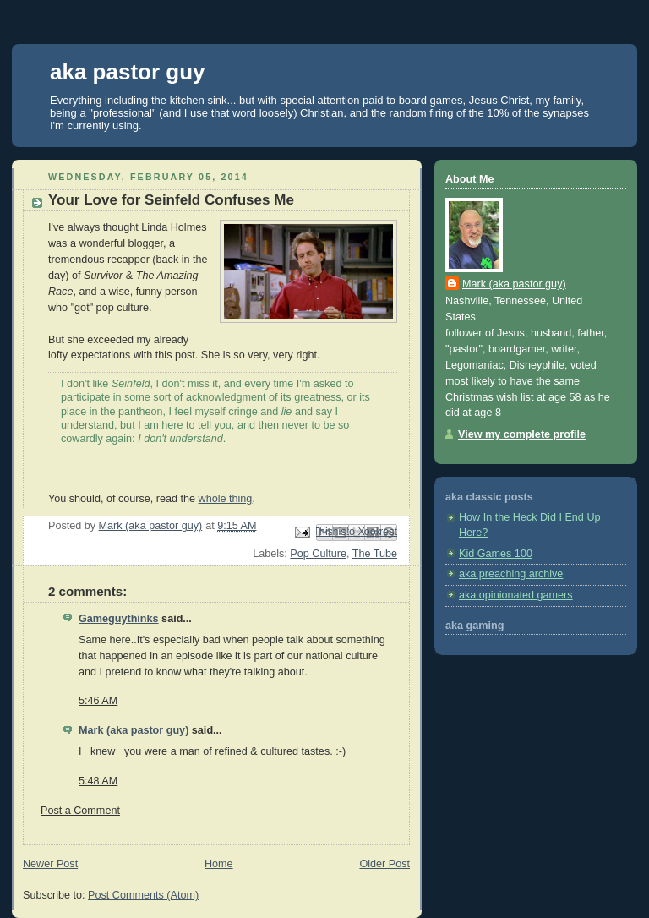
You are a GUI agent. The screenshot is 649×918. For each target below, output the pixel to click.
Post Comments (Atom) (143, 895)
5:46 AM (98, 701)
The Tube (374, 554)
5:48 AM (98, 781)
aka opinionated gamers (516, 595)
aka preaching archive (511, 574)
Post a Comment (80, 811)
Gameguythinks (119, 619)
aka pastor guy (127, 72)
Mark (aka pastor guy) (133, 730)
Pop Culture (318, 554)
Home (219, 864)
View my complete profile (522, 434)
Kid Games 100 (495, 554)
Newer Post (50, 864)
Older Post (384, 864)
